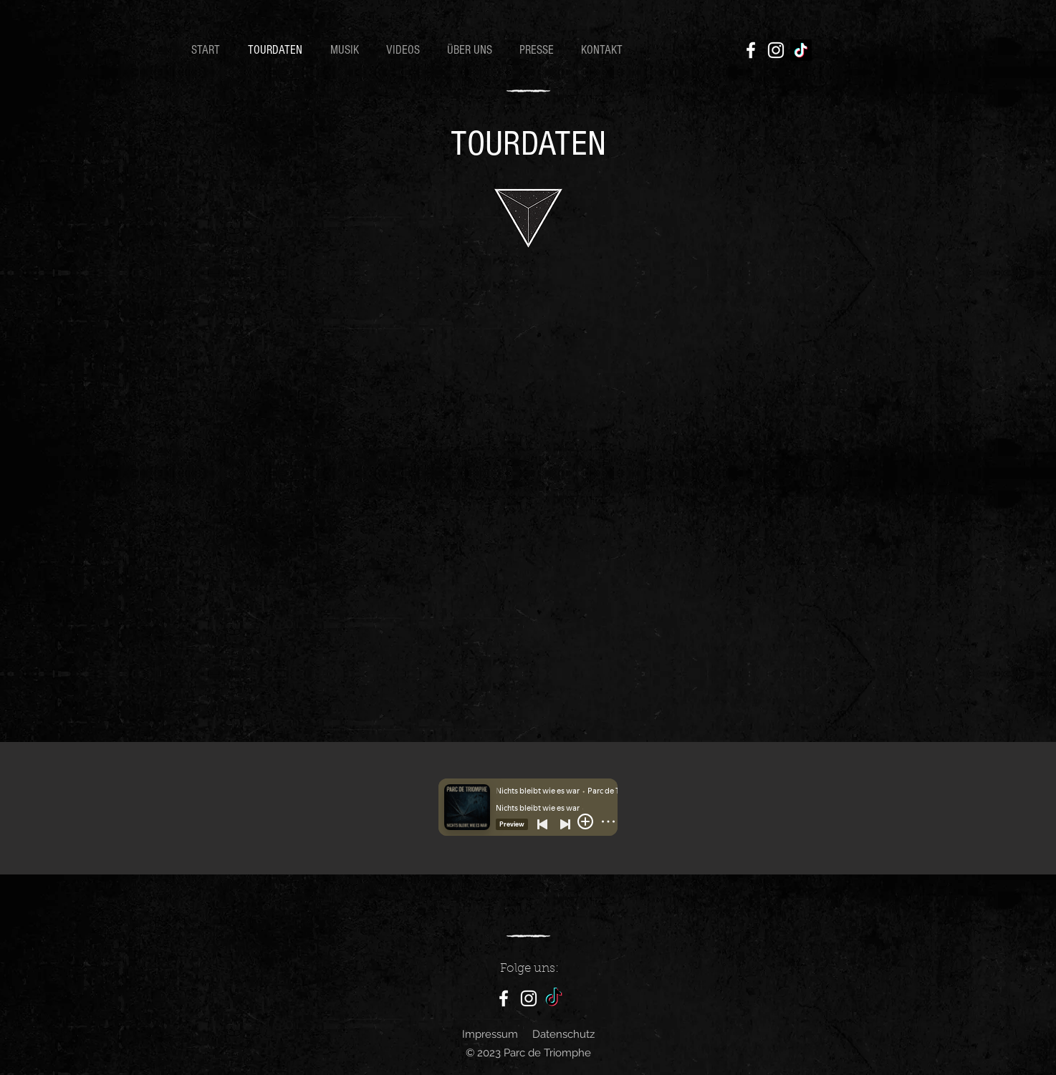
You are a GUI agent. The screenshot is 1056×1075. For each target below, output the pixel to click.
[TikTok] (801, 50)
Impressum (490, 1034)
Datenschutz (563, 1034)
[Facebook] (751, 50)
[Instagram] (776, 50)
